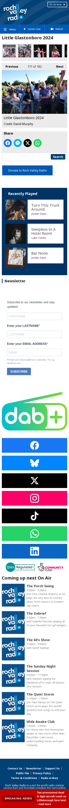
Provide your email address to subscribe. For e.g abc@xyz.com (30, 361)
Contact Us (15, 768)
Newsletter (33, 768)
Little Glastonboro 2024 (9, 50)
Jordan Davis (38, 213)
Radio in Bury (49, 778)
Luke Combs (38, 237)
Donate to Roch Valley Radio (27, 170)
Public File (22, 773)
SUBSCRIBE (19, 371)
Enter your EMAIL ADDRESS (27, 343)
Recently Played (22, 193)
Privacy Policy (42, 773)
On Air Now (57, 4)
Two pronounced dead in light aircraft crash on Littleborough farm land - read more (51, 798)
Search (58, 157)
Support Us (52, 768)
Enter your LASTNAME (23, 325)
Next (57, 66)
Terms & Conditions (24, 778)
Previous (10, 66)
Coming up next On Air (27, 578)
